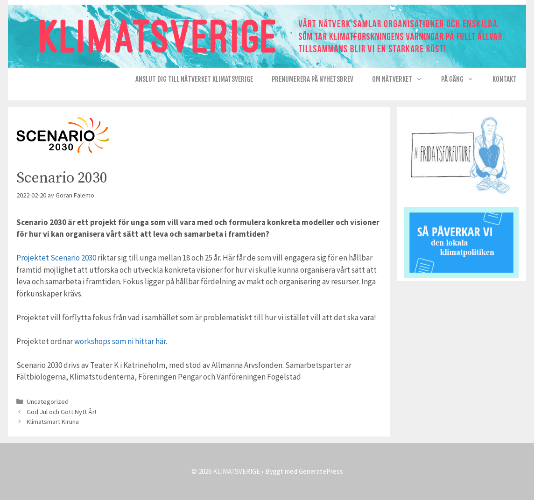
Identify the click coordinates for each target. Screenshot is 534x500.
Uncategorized (48, 401)
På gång (462, 79)
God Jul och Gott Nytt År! (61, 412)
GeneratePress (321, 471)
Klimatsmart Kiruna (53, 421)
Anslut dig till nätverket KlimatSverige (194, 79)
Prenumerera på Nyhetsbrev (312, 79)
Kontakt (504, 79)
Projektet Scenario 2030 (56, 258)
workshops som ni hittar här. (120, 341)
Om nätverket (402, 79)
